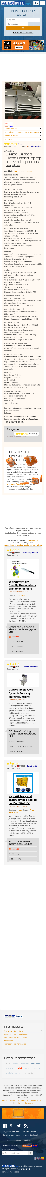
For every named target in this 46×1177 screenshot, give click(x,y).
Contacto (6, 1140)
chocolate (25, 1064)
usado (26, 545)
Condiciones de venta (11, 1135)
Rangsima (13, 429)
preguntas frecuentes (16, 484)
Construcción (32, 766)
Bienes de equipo (31, 666)
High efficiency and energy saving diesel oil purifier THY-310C (23, 800)
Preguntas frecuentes (11, 1132)
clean (39, 545)
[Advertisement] (23, 68)
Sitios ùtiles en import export (16, 1037)
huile (27, 1068)
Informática (35, 146)
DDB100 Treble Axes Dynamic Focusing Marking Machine (21, 693)
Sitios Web (8, 1041)
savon (17, 1073)
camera (15, 1064)
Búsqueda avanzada (23, 32)
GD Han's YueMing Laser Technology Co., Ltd (22, 733)
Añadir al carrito (11, 136)
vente (30, 1073)
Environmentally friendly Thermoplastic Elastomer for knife (22, 585)
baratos (33, 545)
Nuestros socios (37, 1100)
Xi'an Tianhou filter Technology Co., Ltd (20, 842)
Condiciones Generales (23, 1103)
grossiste (9, 1068)
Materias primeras (30, 552)
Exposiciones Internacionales (16, 1034)
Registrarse (28, 1140)
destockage (35, 1064)
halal (19, 1068)
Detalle (20, 144)
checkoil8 (15, 849)
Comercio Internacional (13, 1031)
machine (36, 1068)
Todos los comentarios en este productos (22, 132)
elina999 (15, 637)
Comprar (24, 1100)
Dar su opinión (11, 128)
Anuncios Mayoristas (10, 1100)
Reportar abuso (10, 146)
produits (9, 1073)
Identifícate (17, 1140)
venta (6, 545)
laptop (13, 545)
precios (20, 545)
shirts (24, 1073)
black (8, 1064)
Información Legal (30, 1135)
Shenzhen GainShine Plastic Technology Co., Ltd (23, 629)
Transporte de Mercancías (15, 1044)
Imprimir (8, 139)
